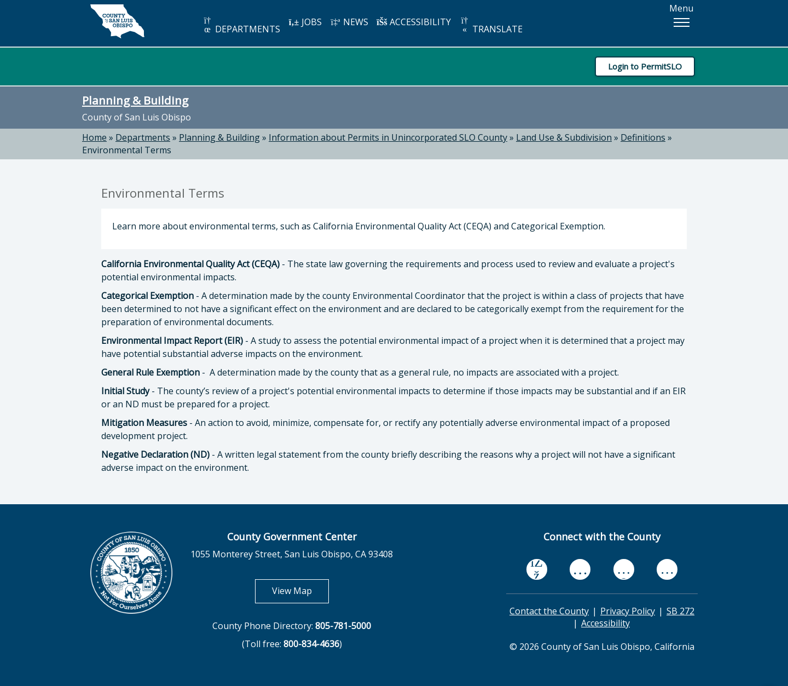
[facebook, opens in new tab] (537, 569)
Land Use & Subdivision (564, 137)
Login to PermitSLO (645, 66)
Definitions (643, 137)
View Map (300, 590)
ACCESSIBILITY (413, 21)
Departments (142, 137)
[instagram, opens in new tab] (667, 569)
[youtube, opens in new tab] (580, 569)
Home (94, 137)
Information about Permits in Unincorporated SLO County (388, 137)
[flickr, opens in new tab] (624, 569)
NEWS (349, 21)
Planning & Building (135, 100)
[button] (681, 22)
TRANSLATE (491, 25)
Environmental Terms (126, 150)
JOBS (305, 21)
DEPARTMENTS (241, 25)
